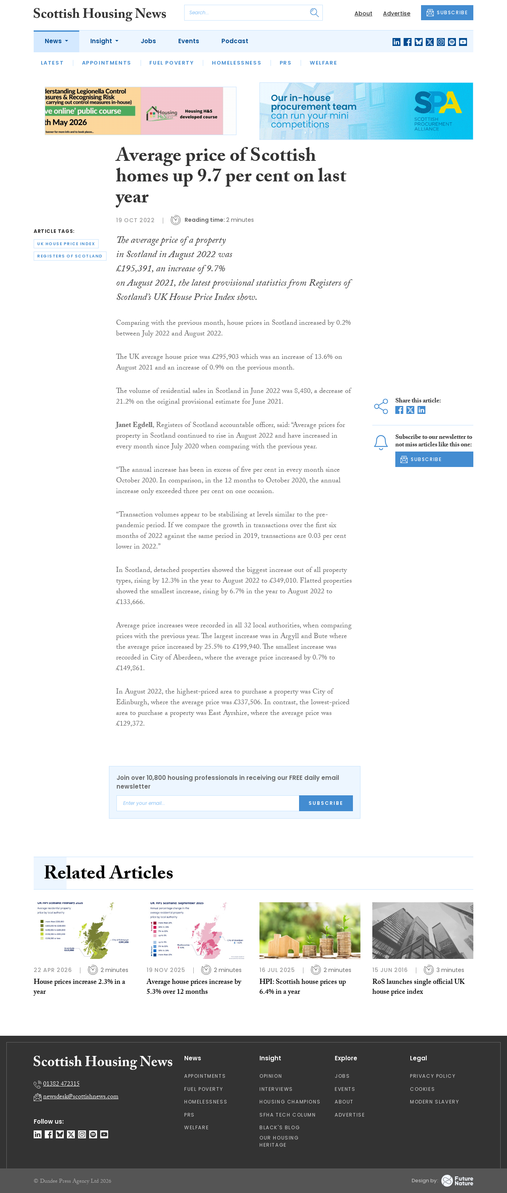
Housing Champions (289, 1101)
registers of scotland (70, 256)
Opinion (270, 1076)
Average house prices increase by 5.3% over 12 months (194, 988)
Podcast (234, 41)
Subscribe (326, 803)
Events (188, 41)
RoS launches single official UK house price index (418, 988)
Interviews (276, 1089)
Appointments (107, 63)
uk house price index (66, 244)
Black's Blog (279, 1127)
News (54, 41)
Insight (102, 41)
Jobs (148, 41)
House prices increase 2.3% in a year (79, 988)
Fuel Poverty (171, 63)
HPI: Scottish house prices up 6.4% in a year (302, 988)
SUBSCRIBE (447, 12)
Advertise (396, 13)
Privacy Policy (433, 1076)
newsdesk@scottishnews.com (80, 1097)
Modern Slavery (434, 1101)
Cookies (422, 1089)
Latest (52, 63)
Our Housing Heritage (279, 1141)
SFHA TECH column (287, 1114)
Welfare (323, 63)
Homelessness (236, 63)
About (363, 13)
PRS (286, 63)
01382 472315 (61, 1084)
